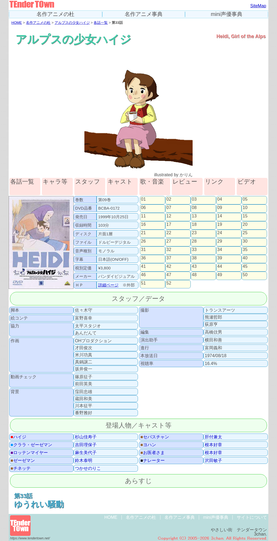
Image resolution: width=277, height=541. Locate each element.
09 (219, 208)
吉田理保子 (86, 445)
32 (168, 249)
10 (245, 208)
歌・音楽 (152, 182)
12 (168, 216)
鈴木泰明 (83, 460)
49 (219, 275)
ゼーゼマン (23, 460)
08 (194, 208)
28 (194, 241)
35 (245, 249)
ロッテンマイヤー (29, 453)
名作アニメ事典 (144, 14)
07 (168, 208)
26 (143, 241)
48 (194, 275)
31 (143, 249)
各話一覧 (101, 23)
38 (194, 258)
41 (143, 266)
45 (245, 266)
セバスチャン (154, 437)
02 (168, 199)
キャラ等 (55, 182)
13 (194, 216)
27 (168, 241)
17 (168, 224)
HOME (16, 23)
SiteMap (258, 6)
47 (168, 275)
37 (168, 258)
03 (194, 199)
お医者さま (152, 453)
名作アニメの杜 (55, 14)
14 (219, 216)
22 (168, 233)
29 (219, 241)
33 (194, 249)
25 (245, 233)
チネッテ (21, 468)
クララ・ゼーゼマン (31, 445)
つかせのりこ (88, 468)
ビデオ (247, 182)
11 (143, 216)
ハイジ (18, 437)
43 (194, 266)
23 (194, 233)
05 (245, 199)
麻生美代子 (86, 453)
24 (219, 233)
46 (143, 275)
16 (143, 224)
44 (219, 266)
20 (245, 224)
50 (245, 275)
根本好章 (213, 445)
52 (168, 283)
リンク (214, 182)
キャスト (120, 182)
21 (143, 233)
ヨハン (148, 445)
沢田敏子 (213, 460)
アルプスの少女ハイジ (72, 23)
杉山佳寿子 (86, 437)
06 (143, 208)
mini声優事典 (226, 14)
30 (245, 241)
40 (245, 258)
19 (219, 224)
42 (168, 266)
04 (219, 199)
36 (143, 258)
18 (194, 224)
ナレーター (152, 460)
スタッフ (87, 182)
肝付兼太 (213, 437)
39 (219, 258)
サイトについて (252, 517)
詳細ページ (108, 285)
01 (143, 199)
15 (245, 216)
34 (219, 249)
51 (143, 283)
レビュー (185, 182)
